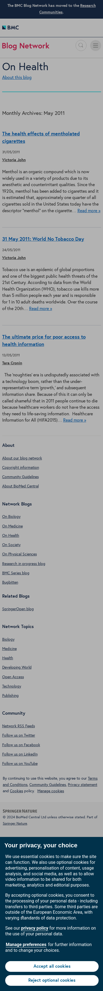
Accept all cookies (52, 966)
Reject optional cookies (52, 980)
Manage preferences (26, 944)
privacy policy (34, 928)
